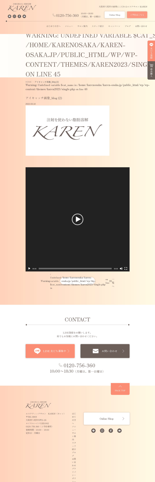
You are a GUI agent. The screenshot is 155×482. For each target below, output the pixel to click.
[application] (77, 229)
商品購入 (151, 72)
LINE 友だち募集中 (49, 372)
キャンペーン (114, 26)
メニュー (69, 26)
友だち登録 (151, 53)
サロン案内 (82, 26)
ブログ (128, 26)
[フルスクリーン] (136, 289)
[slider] (75, 289)
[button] (77, 229)
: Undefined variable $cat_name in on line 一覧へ (77, 301)
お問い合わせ (141, 26)
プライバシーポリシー (72, 455)
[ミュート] (131, 289)
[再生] (18, 289)
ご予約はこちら (137, 14)
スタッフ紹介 (98, 26)
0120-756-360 (67, 15)
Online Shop (114, 14)
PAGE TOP (136, 415)
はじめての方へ (53, 26)
